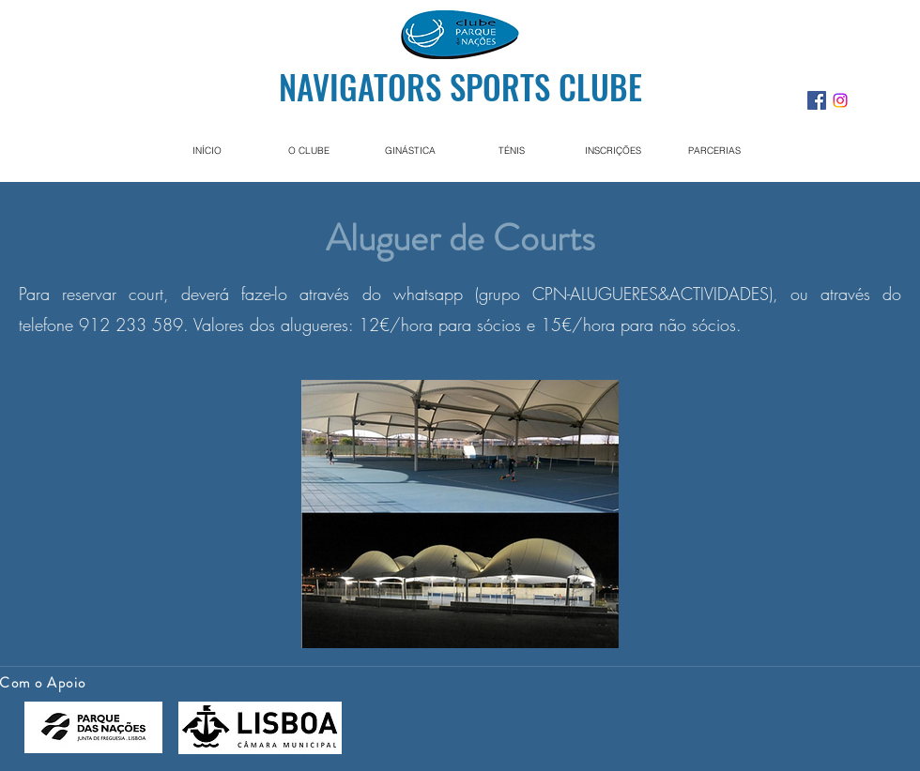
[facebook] (816, 100)
